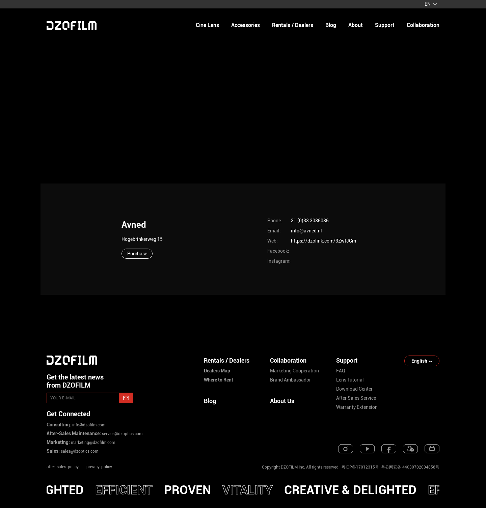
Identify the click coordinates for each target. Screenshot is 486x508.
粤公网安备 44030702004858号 (409, 467)
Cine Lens (207, 25)
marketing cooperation (294, 370)
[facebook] (388, 448)
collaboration (423, 25)
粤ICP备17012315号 (360, 467)
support (385, 25)
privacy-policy (99, 466)
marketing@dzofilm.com (92, 442)
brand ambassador (290, 380)
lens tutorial (350, 380)
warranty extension (357, 407)
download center (354, 389)
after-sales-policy (63, 466)
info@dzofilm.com (88, 425)
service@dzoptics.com (121, 433)
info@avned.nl (306, 230)
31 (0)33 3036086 (310, 220)
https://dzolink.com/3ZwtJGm (323, 241)
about (355, 25)
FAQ (340, 370)
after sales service (356, 398)
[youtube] (367, 448)
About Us (282, 400)
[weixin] (410, 448)
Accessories (245, 25)
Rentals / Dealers (292, 25)
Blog (210, 400)
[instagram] (345, 448)
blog (330, 25)
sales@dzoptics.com (79, 451)
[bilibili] (432, 448)
